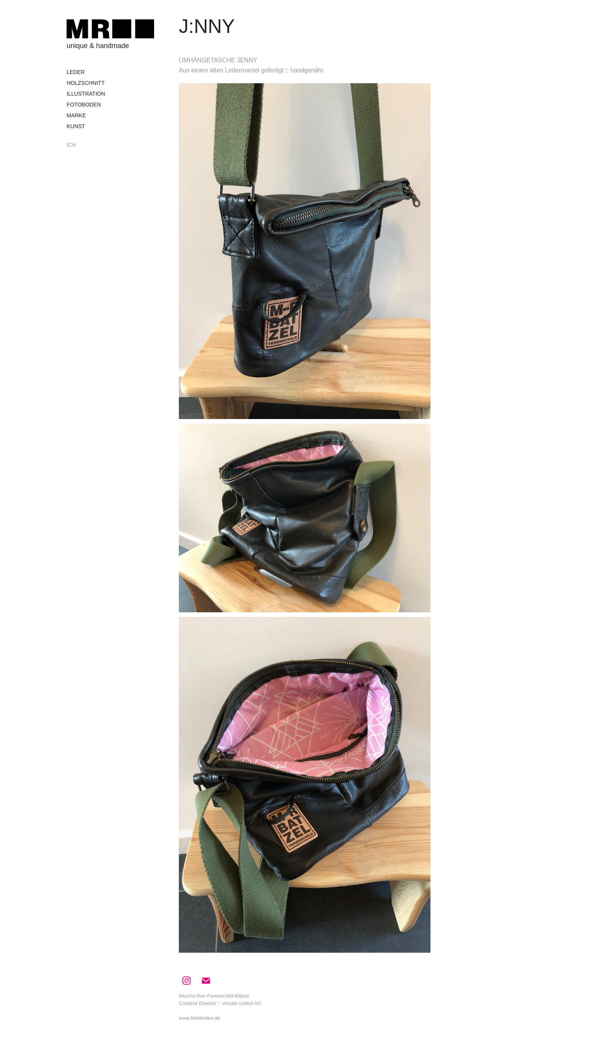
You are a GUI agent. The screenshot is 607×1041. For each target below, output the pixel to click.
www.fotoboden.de (199, 1018)
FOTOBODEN (84, 104)
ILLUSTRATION (86, 94)
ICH (71, 145)
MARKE (76, 115)
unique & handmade (98, 46)
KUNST (76, 126)
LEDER (76, 72)
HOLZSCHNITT (86, 83)
